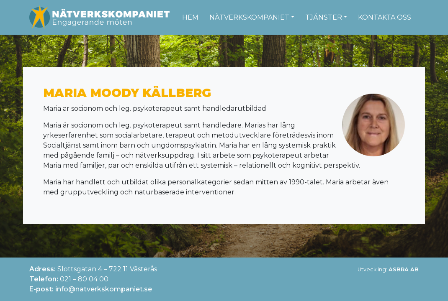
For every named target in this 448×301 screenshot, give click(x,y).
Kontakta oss (384, 17)
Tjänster (323, 17)
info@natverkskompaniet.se (103, 289)
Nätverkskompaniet (249, 17)
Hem (190, 17)
